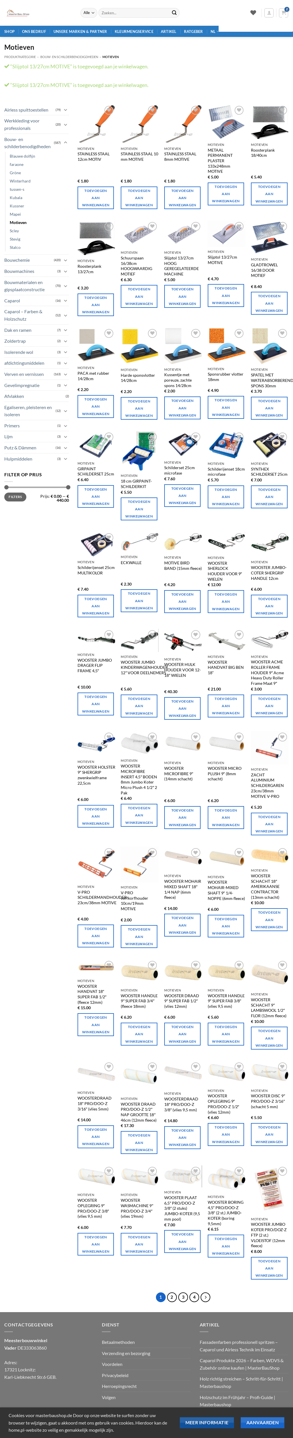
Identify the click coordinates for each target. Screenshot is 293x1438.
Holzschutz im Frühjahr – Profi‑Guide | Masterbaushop (237, 1401)
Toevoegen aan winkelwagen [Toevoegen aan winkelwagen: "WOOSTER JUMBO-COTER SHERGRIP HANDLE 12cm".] (269, 606)
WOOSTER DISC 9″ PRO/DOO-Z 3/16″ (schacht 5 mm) (268, 1101)
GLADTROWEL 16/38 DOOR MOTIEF (264, 270)
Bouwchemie (17, 260)
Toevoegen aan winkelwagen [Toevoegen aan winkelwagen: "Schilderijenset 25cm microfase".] (182, 496)
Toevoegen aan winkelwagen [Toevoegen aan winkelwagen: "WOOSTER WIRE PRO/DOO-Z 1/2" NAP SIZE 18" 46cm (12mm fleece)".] (139, 1142)
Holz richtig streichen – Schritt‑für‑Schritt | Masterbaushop (241, 1382)
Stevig (15, 239)
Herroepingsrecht (119, 1386)
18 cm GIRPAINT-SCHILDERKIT (136, 484)
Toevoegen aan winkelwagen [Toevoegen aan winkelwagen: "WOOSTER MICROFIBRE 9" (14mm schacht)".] (182, 817)
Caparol (12, 300)
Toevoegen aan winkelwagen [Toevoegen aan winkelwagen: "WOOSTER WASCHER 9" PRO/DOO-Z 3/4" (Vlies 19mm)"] (139, 1244)
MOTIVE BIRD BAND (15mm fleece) (183, 565)
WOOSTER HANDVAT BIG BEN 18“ (226, 667)
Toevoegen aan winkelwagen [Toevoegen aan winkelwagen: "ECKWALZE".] (139, 601)
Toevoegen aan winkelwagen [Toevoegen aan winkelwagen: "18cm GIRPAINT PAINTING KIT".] (139, 509)
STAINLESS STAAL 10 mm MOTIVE (139, 156)
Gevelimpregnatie (21, 385)
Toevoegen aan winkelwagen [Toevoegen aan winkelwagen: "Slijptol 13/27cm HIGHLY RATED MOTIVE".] (182, 296)
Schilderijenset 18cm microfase (226, 472)
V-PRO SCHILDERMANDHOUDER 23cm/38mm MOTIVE (102, 897)
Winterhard (20, 180)
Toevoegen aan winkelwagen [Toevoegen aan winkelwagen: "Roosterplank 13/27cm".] (96, 305)
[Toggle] (65, 109)
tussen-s (17, 189)
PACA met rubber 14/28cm (93, 376)
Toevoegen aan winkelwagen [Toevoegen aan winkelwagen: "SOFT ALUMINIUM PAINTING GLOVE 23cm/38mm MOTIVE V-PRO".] (269, 824)
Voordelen (112, 1364)
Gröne (15, 172)
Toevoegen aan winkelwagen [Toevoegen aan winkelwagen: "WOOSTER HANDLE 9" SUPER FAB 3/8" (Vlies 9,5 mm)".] (225, 1034)
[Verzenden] (174, 13)
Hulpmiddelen (18, 458)
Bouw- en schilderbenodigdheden (69, 57)
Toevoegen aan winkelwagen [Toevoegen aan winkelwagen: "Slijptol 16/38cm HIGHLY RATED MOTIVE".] (139, 296)
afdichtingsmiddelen (24, 363)
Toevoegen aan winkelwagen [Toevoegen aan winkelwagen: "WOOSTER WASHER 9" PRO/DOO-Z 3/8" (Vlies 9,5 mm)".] (96, 1244)
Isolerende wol (18, 352)
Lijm (8, 436)
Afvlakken (14, 396)
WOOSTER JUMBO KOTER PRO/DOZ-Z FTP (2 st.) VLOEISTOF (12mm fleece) (269, 1235)
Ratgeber (193, 31)
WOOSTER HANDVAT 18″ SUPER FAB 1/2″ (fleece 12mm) (92, 994)
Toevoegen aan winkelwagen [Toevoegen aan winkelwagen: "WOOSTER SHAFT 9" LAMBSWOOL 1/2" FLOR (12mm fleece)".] (269, 1038)
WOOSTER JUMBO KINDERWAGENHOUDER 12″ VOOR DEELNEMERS (144, 667)
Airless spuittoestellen (26, 109)
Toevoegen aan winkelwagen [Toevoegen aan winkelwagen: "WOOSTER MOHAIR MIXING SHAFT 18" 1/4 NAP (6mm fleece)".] (182, 925)
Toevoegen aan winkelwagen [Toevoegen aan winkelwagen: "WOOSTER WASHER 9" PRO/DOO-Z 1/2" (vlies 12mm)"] (225, 1134)
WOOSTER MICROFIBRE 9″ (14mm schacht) (178, 773)
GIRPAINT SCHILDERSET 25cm (96, 471)
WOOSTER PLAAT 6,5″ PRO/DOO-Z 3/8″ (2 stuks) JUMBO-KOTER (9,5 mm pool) (182, 1208)
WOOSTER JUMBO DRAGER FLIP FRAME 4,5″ (95, 665)
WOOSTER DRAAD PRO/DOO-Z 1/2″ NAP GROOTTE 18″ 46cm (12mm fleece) (139, 1112)
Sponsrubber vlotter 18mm (225, 377)
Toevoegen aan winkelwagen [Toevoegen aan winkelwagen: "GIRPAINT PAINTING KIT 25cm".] (96, 496)
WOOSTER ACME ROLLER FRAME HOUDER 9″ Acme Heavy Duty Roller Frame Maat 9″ (267, 672)
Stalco (15, 247)
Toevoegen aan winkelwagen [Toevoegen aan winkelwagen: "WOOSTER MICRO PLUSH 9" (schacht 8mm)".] (225, 817)
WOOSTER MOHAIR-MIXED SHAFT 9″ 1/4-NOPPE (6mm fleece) (226, 890)
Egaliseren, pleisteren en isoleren (28, 410)
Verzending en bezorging (126, 1353)
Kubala (16, 197)
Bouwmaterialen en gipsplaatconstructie (24, 285)
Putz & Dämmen (20, 447)
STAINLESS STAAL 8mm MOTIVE (180, 156)
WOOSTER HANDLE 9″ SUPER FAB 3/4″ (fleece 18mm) (139, 1001)
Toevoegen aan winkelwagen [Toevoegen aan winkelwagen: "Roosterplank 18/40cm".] (269, 194)
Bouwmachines (19, 271)
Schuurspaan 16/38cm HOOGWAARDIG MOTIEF (136, 265)
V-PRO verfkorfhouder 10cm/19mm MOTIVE (134, 900)
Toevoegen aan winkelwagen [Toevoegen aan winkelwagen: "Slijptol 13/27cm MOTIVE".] (225, 295)
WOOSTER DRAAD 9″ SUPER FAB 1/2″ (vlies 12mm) (181, 1001)
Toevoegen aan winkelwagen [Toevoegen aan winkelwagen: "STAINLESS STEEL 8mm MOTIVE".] (182, 198)
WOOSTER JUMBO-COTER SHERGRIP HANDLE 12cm (269, 572)
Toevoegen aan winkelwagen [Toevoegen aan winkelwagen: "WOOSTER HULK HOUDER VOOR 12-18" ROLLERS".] (182, 708)
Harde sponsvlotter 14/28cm (138, 378)
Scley (14, 230)
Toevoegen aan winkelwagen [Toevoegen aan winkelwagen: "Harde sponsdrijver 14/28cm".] (139, 408)
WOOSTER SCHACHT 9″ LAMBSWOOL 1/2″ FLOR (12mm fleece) (268, 1007)
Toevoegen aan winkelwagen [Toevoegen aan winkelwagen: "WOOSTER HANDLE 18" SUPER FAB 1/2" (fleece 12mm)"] (96, 1024)
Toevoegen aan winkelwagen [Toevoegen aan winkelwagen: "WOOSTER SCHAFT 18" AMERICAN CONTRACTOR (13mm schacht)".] (269, 920)
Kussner (17, 205)
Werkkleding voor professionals (21, 124)
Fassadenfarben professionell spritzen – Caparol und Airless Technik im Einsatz (239, 1345)
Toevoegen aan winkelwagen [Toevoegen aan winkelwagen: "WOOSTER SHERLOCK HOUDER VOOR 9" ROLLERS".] (225, 601)
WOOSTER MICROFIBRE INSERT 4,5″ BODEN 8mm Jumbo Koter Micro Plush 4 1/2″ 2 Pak (139, 779)
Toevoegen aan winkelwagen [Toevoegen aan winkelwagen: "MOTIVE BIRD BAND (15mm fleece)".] (182, 601)
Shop (9, 31)
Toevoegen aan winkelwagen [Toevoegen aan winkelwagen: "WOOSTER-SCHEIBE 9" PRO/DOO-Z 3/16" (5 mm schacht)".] (269, 1134)
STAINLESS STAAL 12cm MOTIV (94, 156)
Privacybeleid (115, 1375)
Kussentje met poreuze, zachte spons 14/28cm (178, 380)
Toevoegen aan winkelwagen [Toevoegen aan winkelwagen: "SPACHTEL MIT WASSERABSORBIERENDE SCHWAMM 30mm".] (269, 408)
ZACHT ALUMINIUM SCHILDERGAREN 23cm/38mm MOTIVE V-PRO (267, 785)
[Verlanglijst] (253, 13)
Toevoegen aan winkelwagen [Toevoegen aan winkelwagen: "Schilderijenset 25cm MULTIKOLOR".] (96, 606)
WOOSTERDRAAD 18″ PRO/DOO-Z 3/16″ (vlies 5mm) (95, 1103)
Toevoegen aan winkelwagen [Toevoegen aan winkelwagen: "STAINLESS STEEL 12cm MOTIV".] (96, 198)
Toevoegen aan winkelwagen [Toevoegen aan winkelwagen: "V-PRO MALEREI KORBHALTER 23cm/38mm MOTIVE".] (96, 936)
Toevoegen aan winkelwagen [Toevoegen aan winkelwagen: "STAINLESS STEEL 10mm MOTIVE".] (139, 198)
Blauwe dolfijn (22, 156)
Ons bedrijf (34, 31)
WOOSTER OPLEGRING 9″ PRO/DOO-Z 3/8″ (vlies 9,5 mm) (93, 1208)
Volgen (109, 1397)
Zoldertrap (15, 341)
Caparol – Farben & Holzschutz (23, 315)
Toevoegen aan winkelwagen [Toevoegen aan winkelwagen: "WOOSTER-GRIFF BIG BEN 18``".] (225, 706)
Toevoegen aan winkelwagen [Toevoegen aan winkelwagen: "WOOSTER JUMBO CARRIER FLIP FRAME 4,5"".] (96, 704)
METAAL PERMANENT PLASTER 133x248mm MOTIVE (220, 161)
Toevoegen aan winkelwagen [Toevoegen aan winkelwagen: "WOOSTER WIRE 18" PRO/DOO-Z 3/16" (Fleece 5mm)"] (96, 1137)
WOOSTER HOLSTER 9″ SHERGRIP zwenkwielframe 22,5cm (96, 775)
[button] (269, 12)
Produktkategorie (20, 57)
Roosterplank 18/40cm (263, 153)
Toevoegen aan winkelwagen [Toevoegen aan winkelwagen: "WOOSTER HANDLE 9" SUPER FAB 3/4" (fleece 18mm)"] (139, 1034)
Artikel (169, 31)
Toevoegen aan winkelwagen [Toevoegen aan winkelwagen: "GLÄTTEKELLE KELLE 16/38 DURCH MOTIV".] (269, 303)
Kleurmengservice (134, 31)
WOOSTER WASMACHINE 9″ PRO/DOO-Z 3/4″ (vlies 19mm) (137, 1208)
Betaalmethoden (118, 1342)
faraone (16, 164)
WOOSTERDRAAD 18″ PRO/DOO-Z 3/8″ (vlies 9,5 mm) (181, 1104)
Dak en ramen (17, 330)
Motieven (18, 222)
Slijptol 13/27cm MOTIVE (222, 260)
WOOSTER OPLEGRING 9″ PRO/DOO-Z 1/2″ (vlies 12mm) (223, 1103)
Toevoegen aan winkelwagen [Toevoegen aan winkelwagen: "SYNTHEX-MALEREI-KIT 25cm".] (269, 497)
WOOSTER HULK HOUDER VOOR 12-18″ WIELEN (182, 669)
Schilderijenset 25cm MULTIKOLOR (96, 570)
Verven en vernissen (24, 374)
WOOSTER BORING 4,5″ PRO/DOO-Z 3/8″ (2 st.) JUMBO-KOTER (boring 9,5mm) (225, 1213)
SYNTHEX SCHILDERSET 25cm (269, 472)
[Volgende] (205, 1297)
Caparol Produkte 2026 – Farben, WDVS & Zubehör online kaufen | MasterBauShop (242, 1364)
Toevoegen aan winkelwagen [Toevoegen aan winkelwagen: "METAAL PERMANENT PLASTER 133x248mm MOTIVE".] (225, 194)
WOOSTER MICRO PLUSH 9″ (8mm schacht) (224, 773)
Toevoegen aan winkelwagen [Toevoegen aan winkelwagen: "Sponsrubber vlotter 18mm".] (225, 407)
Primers (12, 425)
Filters (15, 497)
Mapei (15, 214)
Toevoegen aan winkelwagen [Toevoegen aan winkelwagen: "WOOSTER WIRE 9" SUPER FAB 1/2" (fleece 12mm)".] (182, 1034)
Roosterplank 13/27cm (89, 269)
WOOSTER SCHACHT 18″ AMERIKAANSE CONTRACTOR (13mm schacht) (265, 886)
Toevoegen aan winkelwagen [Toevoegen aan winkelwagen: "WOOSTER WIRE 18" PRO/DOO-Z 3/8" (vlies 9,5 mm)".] (182, 1137)
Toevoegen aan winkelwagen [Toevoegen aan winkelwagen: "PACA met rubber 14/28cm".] (96, 406)
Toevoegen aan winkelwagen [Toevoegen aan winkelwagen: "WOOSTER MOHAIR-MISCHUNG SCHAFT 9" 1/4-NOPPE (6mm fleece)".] (225, 926)
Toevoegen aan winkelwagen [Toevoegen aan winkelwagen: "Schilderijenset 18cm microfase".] (225, 497)
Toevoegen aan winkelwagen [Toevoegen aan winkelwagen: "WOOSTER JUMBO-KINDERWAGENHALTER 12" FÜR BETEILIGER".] (139, 706)
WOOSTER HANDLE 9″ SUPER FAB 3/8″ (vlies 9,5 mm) (226, 1001)
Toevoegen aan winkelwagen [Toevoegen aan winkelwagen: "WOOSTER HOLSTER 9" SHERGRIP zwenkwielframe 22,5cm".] (96, 816)
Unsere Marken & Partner (80, 31)
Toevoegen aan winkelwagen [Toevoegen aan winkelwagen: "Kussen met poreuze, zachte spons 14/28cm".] (182, 408)
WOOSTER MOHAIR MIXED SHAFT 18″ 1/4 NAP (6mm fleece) (182, 889)
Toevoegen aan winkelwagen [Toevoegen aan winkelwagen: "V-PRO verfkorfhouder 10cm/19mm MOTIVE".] (139, 936)
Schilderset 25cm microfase (179, 470)
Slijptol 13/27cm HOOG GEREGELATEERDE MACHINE (181, 265)
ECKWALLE (131, 562)
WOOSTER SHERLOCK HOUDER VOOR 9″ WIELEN (225, 571)
